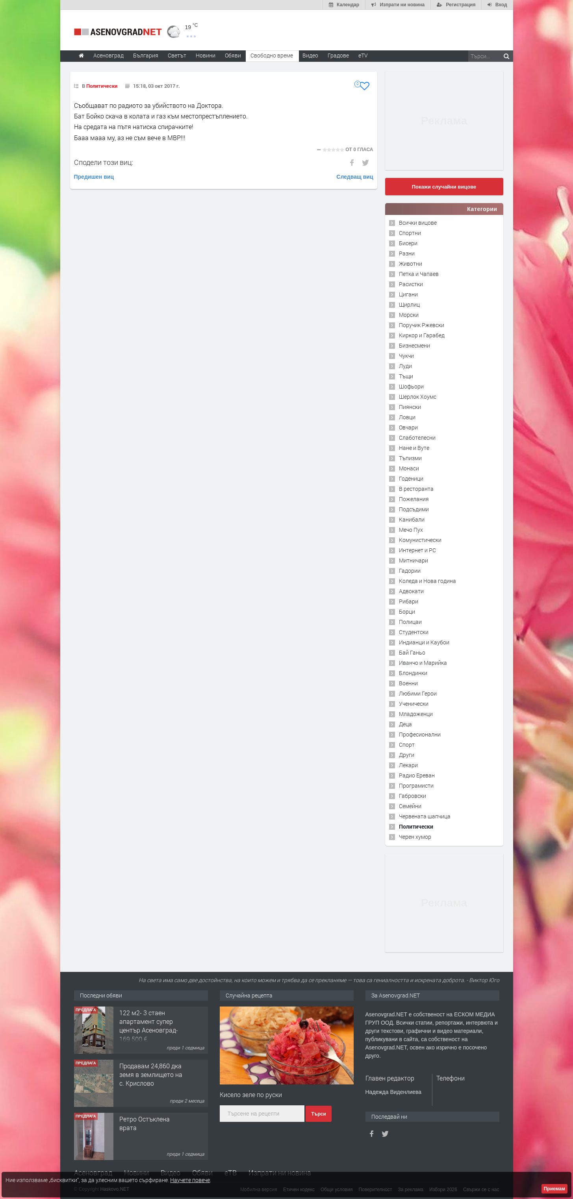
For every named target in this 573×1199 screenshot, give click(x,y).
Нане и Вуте (414, 447)
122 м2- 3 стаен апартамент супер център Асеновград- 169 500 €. (148, 1025)
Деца (405, 724)
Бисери (408, 243)
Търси (318, 1114)
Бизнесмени (414, 345)
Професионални (420, 734)
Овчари (408, 427)
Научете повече (190, 1180)
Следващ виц (354, 177)
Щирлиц (409, 304)
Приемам (554, 1189)
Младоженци (416, 714)
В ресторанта (416, 488)
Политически (101, 85)
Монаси (409, 468)
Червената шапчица (425, 816)
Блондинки (413, 673)
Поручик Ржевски (421, 325)
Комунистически (420, 540)
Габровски (412, 795)
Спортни (410, 233)
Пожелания (414, 499)
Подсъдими (414, 509)
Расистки (411, 284)
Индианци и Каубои (424, 642)
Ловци (407, 417)
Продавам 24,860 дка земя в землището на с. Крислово (150, 1075)
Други (406, 755)
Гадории (410, 570)
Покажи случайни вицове (444, 187)
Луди (405, 366)
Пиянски (410, 407)
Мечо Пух (411, 529)
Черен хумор (415, 836)
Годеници (411, 478)
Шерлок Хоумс (417, 396)
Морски (409, 314)
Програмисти (416, 785)
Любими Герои (418, 693)
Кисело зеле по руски (251, 1094)
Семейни (410, 806)
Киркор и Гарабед (422, 335)
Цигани (408, 294)
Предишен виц (94, 177)
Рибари (408, 601)
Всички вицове (418, 222)
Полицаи (410, 621)
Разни (407, 253)
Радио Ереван (417, 775)
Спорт (407, 744)
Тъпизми (410, 458)
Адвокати (411, 591)
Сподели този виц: (103, 162)
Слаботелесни (417, 437)
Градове (338, 55)
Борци (407, 611)
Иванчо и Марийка (423, 662)
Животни (410, 263)
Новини (205, 55)
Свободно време (271, 55)
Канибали (412, 519)
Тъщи (406, 376)
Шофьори (411, 386)
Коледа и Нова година (427, 581)
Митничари (413, 560)
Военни (408, 683)
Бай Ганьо (412, 652)
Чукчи (406, 355)
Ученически (413, 703)
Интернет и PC (417, 550)
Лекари (408, 765)
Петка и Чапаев (419, 274)
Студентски (413, 632)
